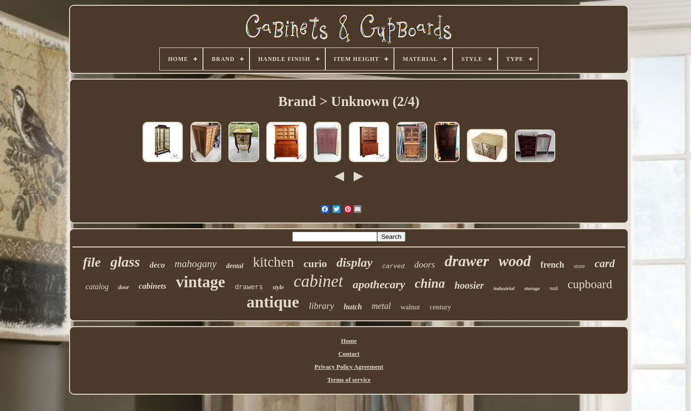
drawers (249, 287)
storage (532, 288)
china (430, 283)
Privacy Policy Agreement (348, 366)
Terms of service (349, 379)
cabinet (318, 281)
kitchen (273, 262)
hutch (353, 307)
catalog (96, 286)
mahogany (196, 264)
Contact (348, 353)
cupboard (590, 284)
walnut (410, 307)
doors (424, 264)
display (354, 263)
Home (349, 340)
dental (234, 266)
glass (125, 262)
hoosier (469, 285)
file (92, 262)
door (123, 287)
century (440, 307)
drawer (467, 261)
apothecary (379, 284)
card (605, 264)
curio (315, 264)
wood (515, 261)
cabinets (153, 286)
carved (393, 266)
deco (157, 265)
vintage (201, 282)
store (579, 266)
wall (553, 288)
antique (273, 302)
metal (381, 306)
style (278, 287)
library (321, 306)
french (552, 265)
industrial (503, 288)
